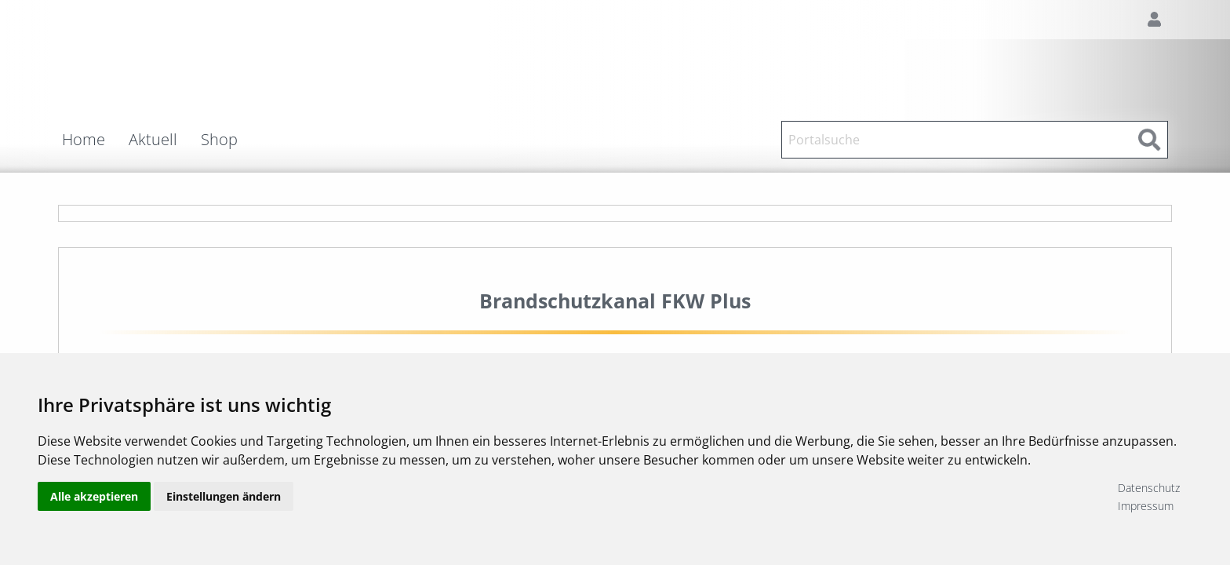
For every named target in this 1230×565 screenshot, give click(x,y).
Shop (219, 140)
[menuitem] (95, 140)
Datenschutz (1149, 487)
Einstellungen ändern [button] (223, 496)
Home (83, 140)
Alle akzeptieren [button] (94, 496)
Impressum (1146, 505)
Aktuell (153, 140)
